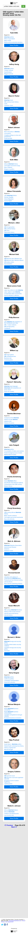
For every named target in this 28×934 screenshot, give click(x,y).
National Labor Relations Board (13, 288)
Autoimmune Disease (10, 608)
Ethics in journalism (9, 38)
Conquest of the (11, 464)
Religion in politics (9, 184)
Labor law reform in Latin (13, 321)
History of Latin (10, 466)
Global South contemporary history (14, 822)
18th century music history (11, 110)
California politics (9, 750)
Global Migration (9, 218)
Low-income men (9, 896)
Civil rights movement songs (12, 180)
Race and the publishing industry (13, 648)
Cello (5, 111)
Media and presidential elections (13, 42)
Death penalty (8, 150)
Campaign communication (11, 752)
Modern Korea (8, 540)
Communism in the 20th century (13, 539)
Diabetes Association (13, 606)
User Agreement (9, 921)
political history (9, 252)
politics (9, 37)
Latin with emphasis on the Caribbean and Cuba (13, 358)
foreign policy (9, 250)
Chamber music (8, 113)
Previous (9, 910)
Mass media (7, 40)
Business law (7, 396)
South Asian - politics (12, 820)
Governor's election (9, 754)
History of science (9, 469)
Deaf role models (9, 434)
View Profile (14, 49)
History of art (7, 467)
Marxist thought (8, 825)
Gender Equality (8, 216)
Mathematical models (10, 505)
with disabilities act (12, 430)
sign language (11, 428)
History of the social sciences (12, 679)
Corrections (7, 145)
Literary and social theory (11, 681)
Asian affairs (10, 535)
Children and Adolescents (11, 894)
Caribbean (7, 364)
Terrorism (7, 722)
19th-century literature (13, 677)
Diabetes (6, 610)
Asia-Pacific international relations (13, 537)
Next (14, 912)
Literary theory (8, 647)
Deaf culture (7, 432)
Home (23, 920)
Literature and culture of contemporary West (12, 642)
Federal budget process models (13, 503)
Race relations (8, 182)
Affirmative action (9, 289)
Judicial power (8, 863)
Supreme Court (9, 855)
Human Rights (8, 220)
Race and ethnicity (9, 577)
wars (6, 254)
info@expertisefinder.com (15, 920)
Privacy (3, 921)
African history (11, 178)
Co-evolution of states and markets (14, 501)
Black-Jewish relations (10, 574)
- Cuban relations (10, 360)
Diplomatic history (9, 256)
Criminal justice (8, 398)
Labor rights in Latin (12, 323)
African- (9, 893)
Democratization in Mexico (11, 327)
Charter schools (8, 74)
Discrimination (8, 291)
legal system (9, 393)
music (8, 108)
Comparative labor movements (13, 325)
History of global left (10, 823)
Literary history (8, 683)
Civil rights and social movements (13, 576)
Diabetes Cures (8, 611)
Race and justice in (11, 144)
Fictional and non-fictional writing (13, 645)
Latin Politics (10, 215)
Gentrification (8, 76)
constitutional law (10, 394)
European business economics (12, 793)
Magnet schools (8, 78)
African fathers (11, 891)
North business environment (11, 788)
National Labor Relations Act (13, 286)
